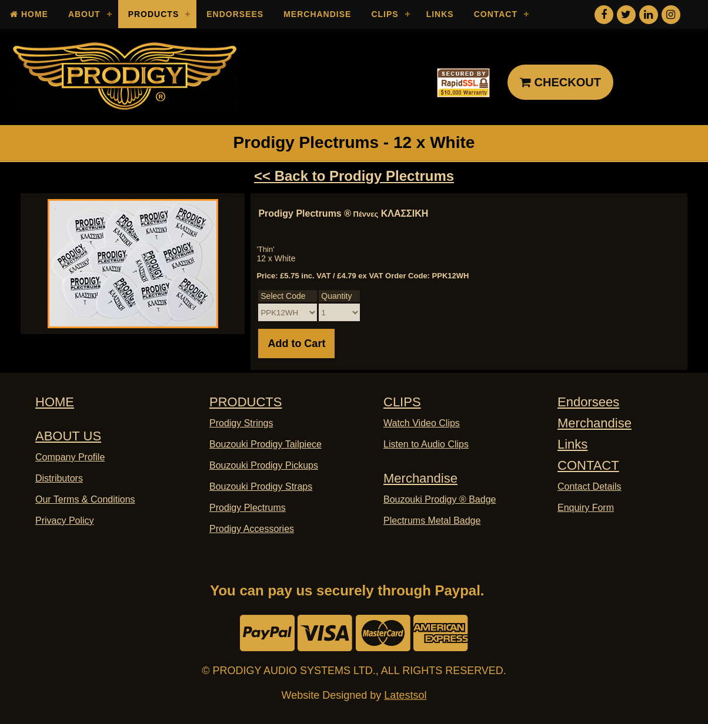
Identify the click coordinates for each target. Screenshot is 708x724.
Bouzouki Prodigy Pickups (263, 465)
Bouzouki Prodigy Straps (260, 486)
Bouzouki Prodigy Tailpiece (265, 444)
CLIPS (402, 402)
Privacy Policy (64, 521)
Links (440, 14)
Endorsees (234, 14)
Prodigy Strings (241, 423)
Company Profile (70, 457)
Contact (495, 14)
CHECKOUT (560, 82)
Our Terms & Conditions (85, 499)
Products (153, 14)
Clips (384, 14)
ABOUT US (68, 436)
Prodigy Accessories (251, 529)
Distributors (59, 478)
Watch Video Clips (421, 423)
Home (29, 14)
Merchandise (317, 14)
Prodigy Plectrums (247, 508)
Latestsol (405, 695)
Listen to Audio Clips (426, 444)
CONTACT (588, 465)
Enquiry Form (585, 508)
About (84, 14)
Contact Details (589, 486)
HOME (54, 402)
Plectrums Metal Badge (431, 521)
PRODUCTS (245, 402)
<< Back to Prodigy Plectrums (354, 176)
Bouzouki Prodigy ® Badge (439, 499)
